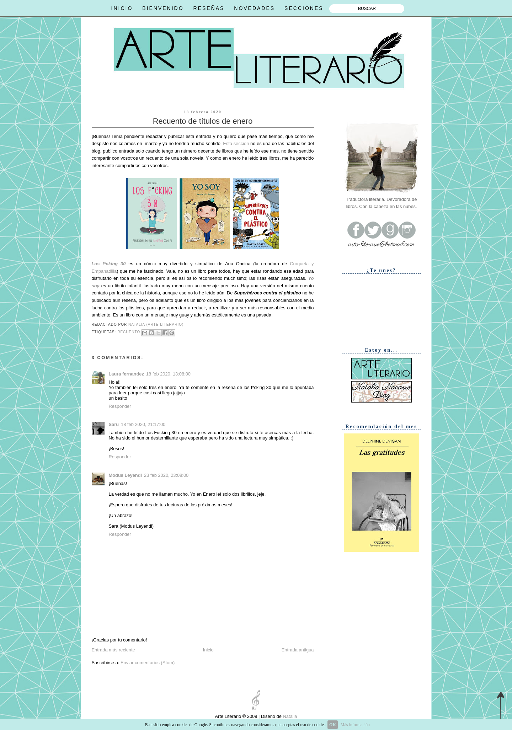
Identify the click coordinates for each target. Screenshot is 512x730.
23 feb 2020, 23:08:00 (166, 475)
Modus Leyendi (125, 475)
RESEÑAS (208, 8)
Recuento (128, 332)
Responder (120, 406)
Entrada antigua (298, 649)
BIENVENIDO (162, 8)
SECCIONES (303, 8)
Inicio (208, 649)
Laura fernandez (126, 374)
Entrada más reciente (113, 649)
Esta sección (236, 143)
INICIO (122, 8)
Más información (355, 724)
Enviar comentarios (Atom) (148, 662)
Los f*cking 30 (109, 263)
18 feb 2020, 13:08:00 (168, 374)
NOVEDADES (254, 8)
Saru (114, 424)
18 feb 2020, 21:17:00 (143, 424)
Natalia (289, 716)
